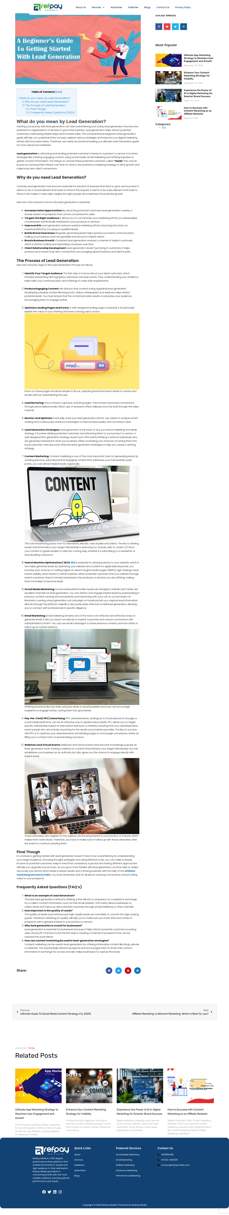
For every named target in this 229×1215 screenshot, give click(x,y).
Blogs (147, 7)
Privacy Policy (183, 7)
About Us (81, 7)
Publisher (133, 7)
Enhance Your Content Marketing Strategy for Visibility (197, 80)
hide (58, 97)
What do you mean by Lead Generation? (44, 103)
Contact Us (162, 7)
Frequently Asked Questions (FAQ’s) (50, 118)
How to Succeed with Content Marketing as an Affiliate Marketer (198, 115)
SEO (72, 567)
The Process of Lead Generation (43, 110)
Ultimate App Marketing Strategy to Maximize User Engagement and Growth (199, 63)
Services (98, 7)
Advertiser (116, 7)
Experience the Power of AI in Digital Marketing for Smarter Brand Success (198, 98)
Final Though (36, 114)
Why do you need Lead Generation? (45, 107)
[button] (109, 976)
